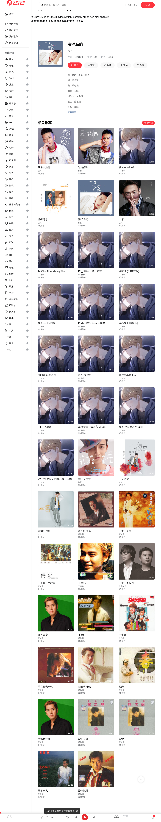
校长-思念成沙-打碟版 (131, 427)
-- (15, 815)
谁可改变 (43, 634)
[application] (80, 817)
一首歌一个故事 (46, 583)
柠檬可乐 (43, 219)
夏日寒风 (43, 790)
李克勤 (81, 586)
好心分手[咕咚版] (128, 323)
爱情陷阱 (83, 790)
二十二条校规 (126, 583)
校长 (70, 51)
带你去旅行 (44, 167)
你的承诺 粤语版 (47, 375)
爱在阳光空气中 (46, 686)
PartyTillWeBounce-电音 (91, 323)
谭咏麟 (81, 534)
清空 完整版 (84, 375)
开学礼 (82, 583)
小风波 (82, 634)
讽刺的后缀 (44, 531)
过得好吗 (83, 167)
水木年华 (122, 586)
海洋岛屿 (83, 219)
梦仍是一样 (44, 738)
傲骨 (121, 738)
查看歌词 (72, 112)
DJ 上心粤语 (45, 427)
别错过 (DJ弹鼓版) (129, 271)
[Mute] (116, 817)
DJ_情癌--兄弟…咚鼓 (90, 271)
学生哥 (122, 634)
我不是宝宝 (84, 479)
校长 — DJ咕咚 (47, 323)
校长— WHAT (126, 167)
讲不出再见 (84, 531)
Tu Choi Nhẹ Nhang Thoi (51, 271)
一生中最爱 (125, 531)
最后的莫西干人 (127, 375)
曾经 (121, 686)
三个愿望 (124, 479)
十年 (121, 219)
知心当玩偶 (84, 686)
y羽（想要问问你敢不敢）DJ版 (55, 479)
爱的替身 (83, 738)
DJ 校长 (122, 171)
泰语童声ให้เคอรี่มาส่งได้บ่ (92, 427)
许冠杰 (121, 638)
